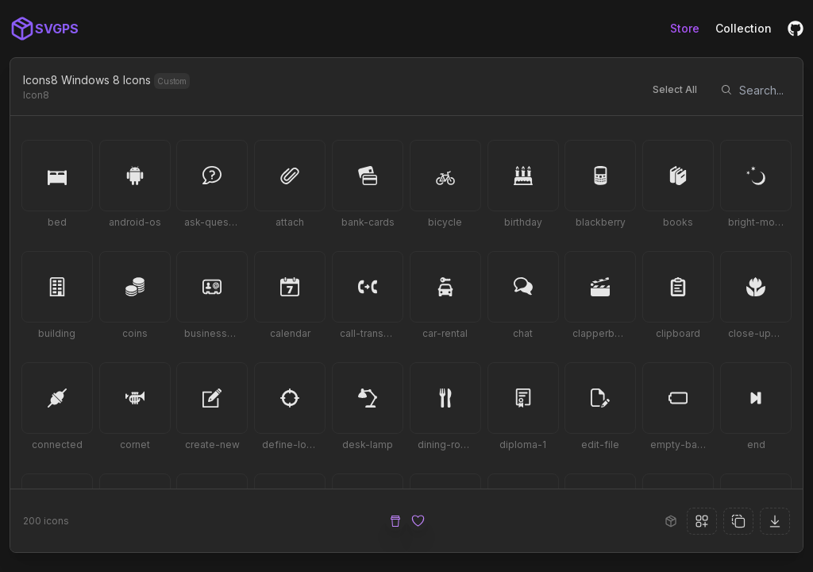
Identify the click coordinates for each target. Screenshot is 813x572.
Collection (743, 28)
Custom (172, 81)
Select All (675, 89)
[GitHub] (795, 29)
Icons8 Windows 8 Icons (87, 80)
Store (684, 28)
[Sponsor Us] (417, 521)
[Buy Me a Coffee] (395, 521)
